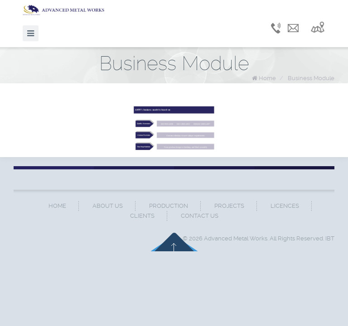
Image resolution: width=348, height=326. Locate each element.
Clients (142, 215)
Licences (285, 205)
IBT (329, 238)
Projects (229, 205)
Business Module (311, 78)
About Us (107, 205)
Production (168, 205)
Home (267, 78)
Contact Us (199, 215)
